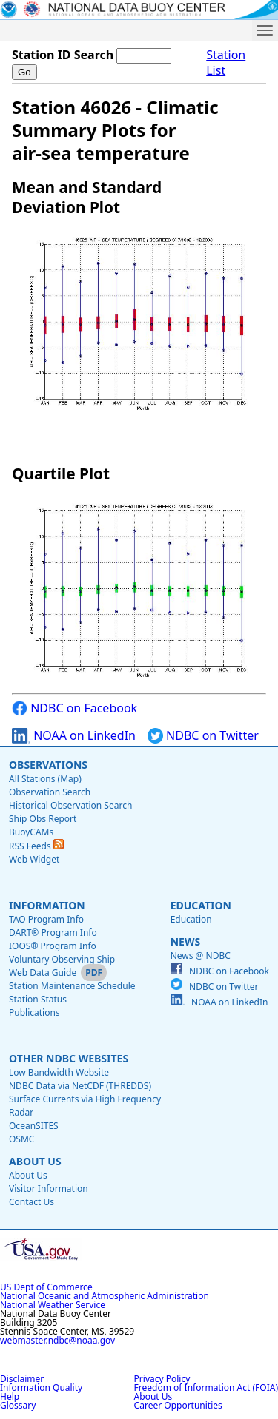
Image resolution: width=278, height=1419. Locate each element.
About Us (35, 1161)
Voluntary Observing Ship (62, 959)
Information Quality (41, 1387)
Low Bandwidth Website (59, 1072)
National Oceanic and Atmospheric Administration (104, 1296)
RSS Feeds (36, 846)
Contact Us (31, 1202)
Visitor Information (48, 1188)
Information (47, 905)
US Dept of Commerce (46, 1287)
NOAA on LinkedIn (74, 736)
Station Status (38, 999)
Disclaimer (22, 1378)
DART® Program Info (53, 932)
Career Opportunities (178, 1405)
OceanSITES (34, 1125)
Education (201, 905)
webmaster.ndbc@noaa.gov (57, 1340)
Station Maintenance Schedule (72, 986)
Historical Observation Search (70, 805)
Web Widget (34, 859)
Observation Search (49, 792)
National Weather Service (52, 1304)
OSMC (21, 1139)
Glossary (18, 1405)
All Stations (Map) (45, 778)
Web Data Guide (42, 972)
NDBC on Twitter (203, 736)
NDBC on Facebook (74, 708)
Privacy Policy (162, 1378)
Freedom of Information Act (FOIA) (206, 1387)
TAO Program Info (46, 919)
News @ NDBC (201, 955)
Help (9, 1396)
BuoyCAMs (31, 832)
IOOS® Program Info (52, 946)
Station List (225, 62)
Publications (34, 1012)
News (185, 941)
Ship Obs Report (42, 818)
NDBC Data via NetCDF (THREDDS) (80, 1085)
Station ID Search (62, 55)
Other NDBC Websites (68, 1058)
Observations (48, 765)
